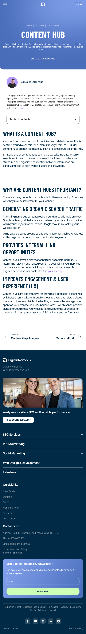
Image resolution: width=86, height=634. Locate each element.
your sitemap (55, 271)
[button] (75, 119)
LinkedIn (21, 108)
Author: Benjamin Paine (32, 82)
